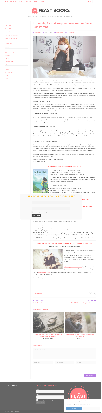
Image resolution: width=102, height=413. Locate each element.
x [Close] (81, 194)
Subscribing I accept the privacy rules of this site (45, 212)
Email (33, 206)
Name (33, 200)
